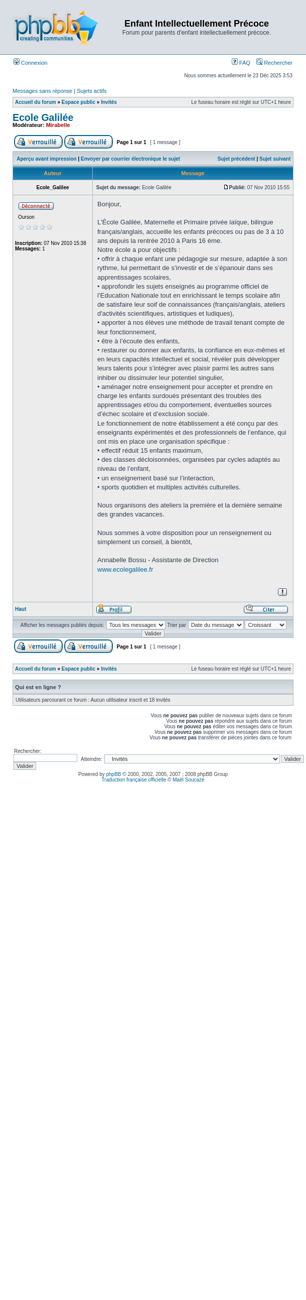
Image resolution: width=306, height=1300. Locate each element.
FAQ (241, 63)
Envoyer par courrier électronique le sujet (130, 159)
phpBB (113, 774)
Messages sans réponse (42, 91)
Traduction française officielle (133, 780)
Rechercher (274, 63)
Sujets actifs (91, 91)
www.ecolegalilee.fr (125, 569)
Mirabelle (58, 125)
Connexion (31, 63)
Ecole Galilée (43, 117)
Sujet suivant (274, 159)
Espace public (78, 102)
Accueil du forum (35, 102)
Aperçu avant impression (46, 159)
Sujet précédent (236, 159)
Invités (109, 102)
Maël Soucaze (188, 780)
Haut (20, 609)
